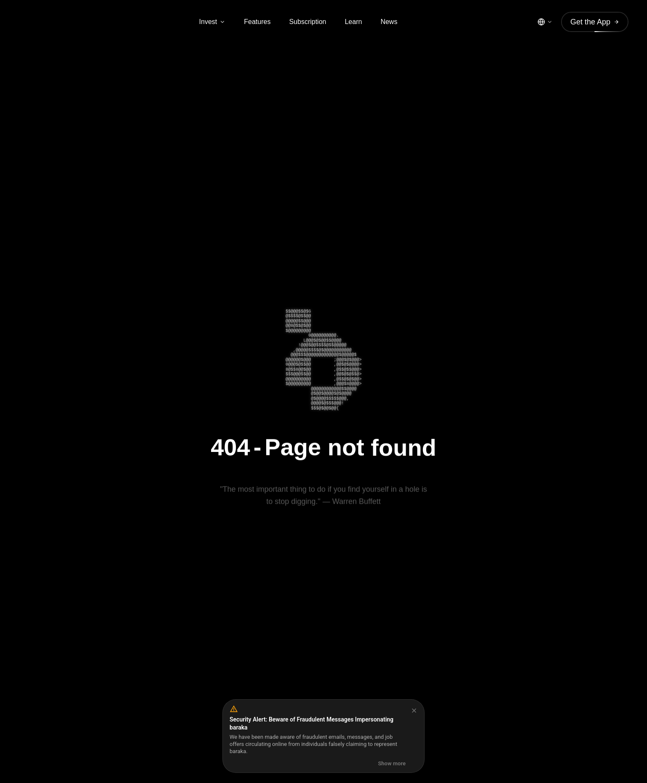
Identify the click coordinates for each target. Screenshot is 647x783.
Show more (392, 763)
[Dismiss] (414, 710)
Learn (353, 21)
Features (257, 21)
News (388, 21)
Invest (212, 21)
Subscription (307, 21)
